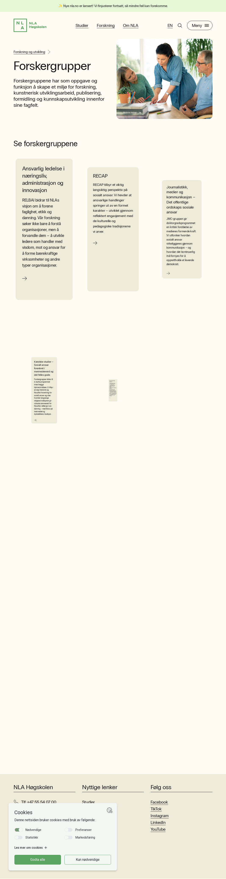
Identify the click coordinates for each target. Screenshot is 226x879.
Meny (200, 25)
